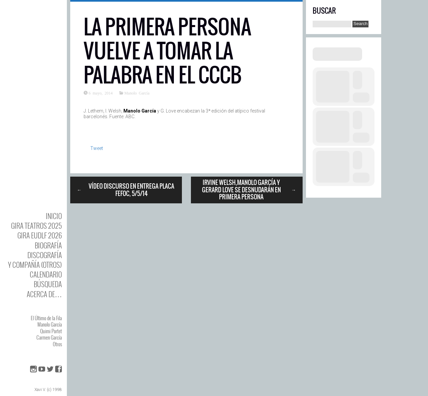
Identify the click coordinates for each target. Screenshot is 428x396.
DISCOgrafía (44, 255)
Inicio (54, 216)
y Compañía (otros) (35, 264)
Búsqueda (48, 284)
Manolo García (49, 324)
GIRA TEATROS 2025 (36, 225)
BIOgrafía (48, 245)
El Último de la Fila (46, 318)
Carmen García (49, 337)
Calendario (46, 274)
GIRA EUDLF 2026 (39, 235)
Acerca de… (44, 294)
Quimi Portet (51, 331)
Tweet (96, 148)
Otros (57, 344)
